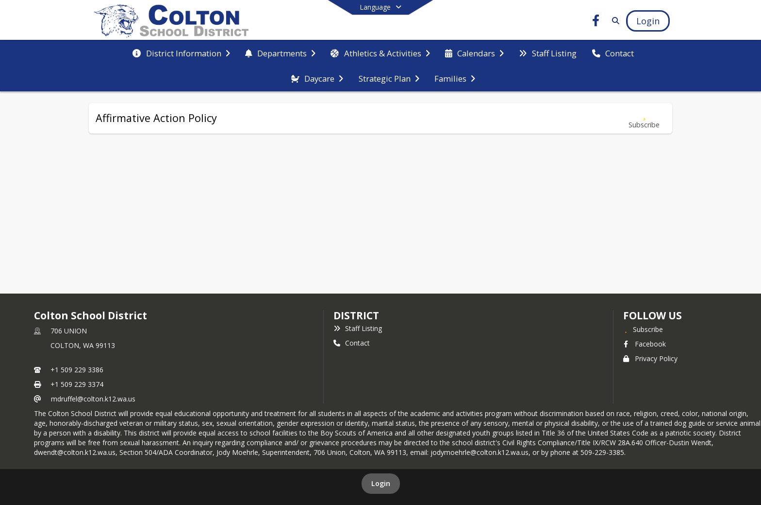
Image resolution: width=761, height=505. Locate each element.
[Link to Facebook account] (596, 22)
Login (380, 483)
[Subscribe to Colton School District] (643, 329)
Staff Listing (357, 328)
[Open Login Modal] (648, 21)
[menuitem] (181, 53)
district (356, 315)
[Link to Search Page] (613, 20)
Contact (351, 343)
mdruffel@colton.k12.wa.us (93, 398)
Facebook (644, 343)
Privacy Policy (650, 358)
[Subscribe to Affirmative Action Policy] (644, 118)
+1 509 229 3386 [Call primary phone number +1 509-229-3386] (76, 369)
